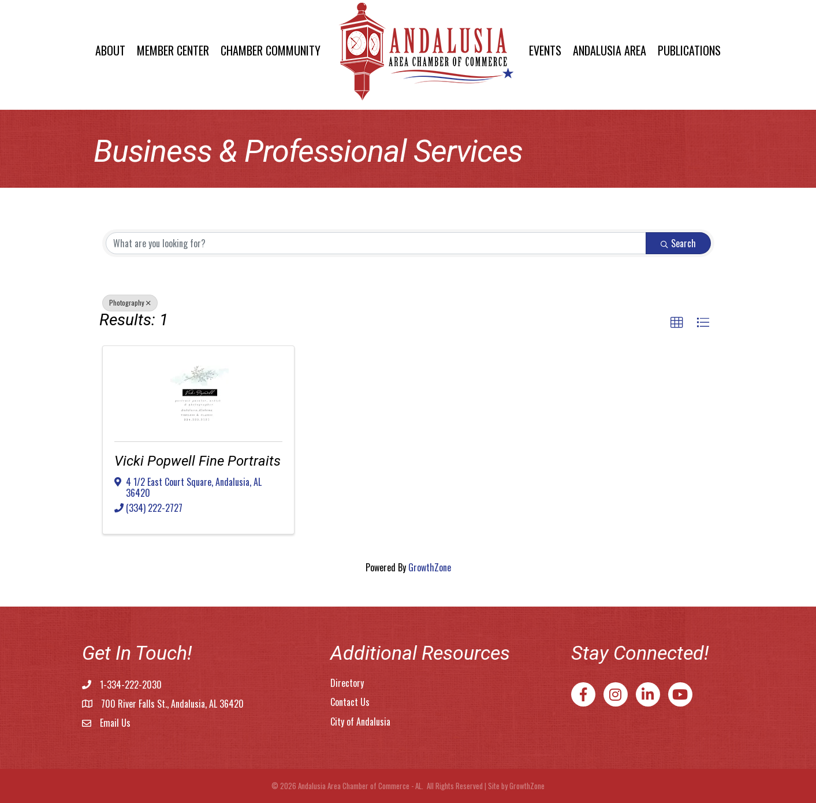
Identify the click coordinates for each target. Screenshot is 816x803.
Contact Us (350, 702)
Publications (689, 50)
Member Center (173, 50)
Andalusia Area (609, 50)
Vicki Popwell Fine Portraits (197, 461)
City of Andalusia (360, 721)
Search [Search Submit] (678, 243)
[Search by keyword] (376, 243)
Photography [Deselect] (130, 302)
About (110, 50)
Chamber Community (271, 50)
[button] (676, 322)
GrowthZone (429, 567)
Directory (347, 683)
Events (545, 50)
